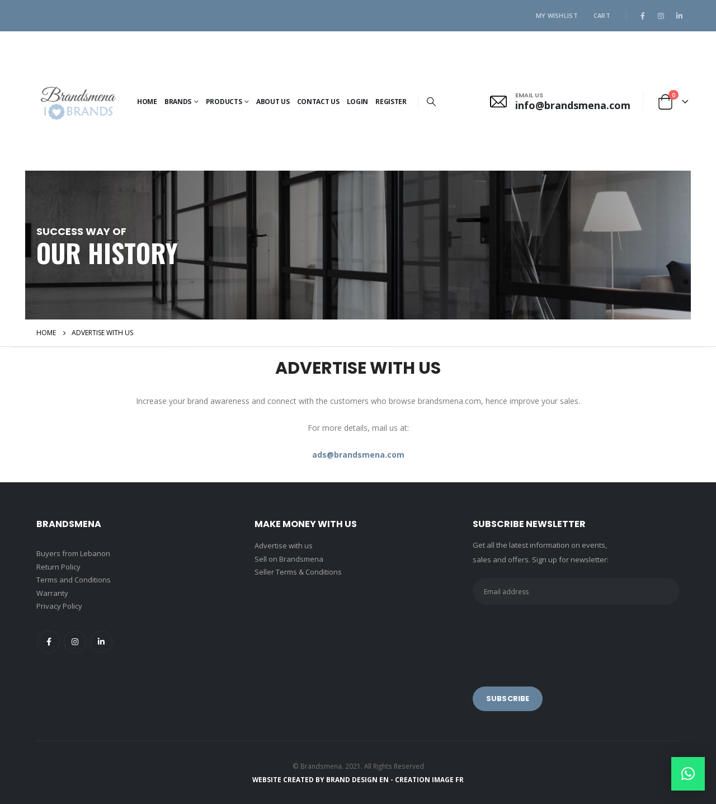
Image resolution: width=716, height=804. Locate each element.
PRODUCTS (224, 101)
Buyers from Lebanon (73, 553)
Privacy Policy (59, 606)
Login (358, 101)
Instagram (75, 642)
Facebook (48, 642)
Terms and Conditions (73, 580)
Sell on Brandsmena (289, 559)
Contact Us (318, 101)
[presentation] (558, 638)
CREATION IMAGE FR (429, 779)
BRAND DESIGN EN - (360, 779)
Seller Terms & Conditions (298, 572)
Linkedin (101, 642)
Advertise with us (284, 545)
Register (391, 101)
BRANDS (177, 101)
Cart (601, 15)
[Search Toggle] (431, 101)
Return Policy (58, 567)
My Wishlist (557, 15)
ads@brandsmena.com (358, 454)
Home (147, 101)
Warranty (52, 593)
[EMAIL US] (560, 101)
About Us (273, 101)
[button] (688, 774)
